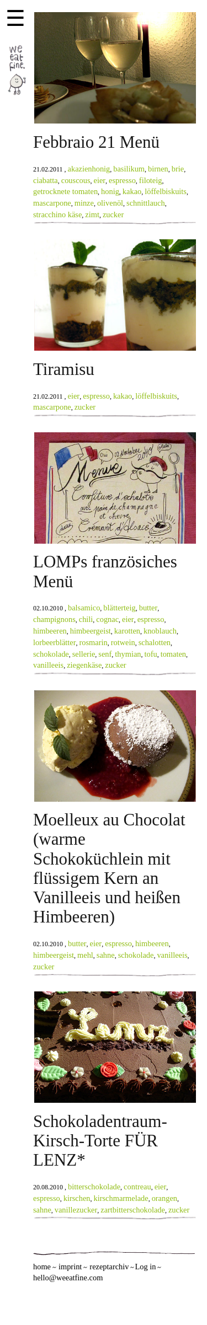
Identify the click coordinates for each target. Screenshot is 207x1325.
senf (105, 654)
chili (86, 619)
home (42, 1266)
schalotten (155, 642)
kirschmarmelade (121, 1198)
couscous (76, 180)
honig (110, 191)
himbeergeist (90, 630)
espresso (122, 180)
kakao (132, 191)
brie (178, 168)
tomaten (173, 654)
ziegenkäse (84, 665)
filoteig (150, 180)
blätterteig (119, 607)
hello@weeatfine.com (68, 1277)
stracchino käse (57, 214)
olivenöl (110, 203)
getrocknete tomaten (65, 191)
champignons (54, 619)
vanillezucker (76, 1209)
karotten (127, 630)
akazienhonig (89, 168)
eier (100, 180)
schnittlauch (145, 203)
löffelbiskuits (166, 191)
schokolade (51, 654)
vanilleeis (48, 665)
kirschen (77, 1198)
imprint (70, 1266)
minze (84, 203)
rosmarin (93, 642)
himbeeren (50, 630)
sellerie (83, 654)
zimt (92, 214)
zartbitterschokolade (132, 1209)
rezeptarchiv (109, 1266)
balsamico (84, 607)
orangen (164, 1198)
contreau (137, 1186)
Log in (145, 1266)
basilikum (129, 168)
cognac (107, 619)
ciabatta (45, 180)
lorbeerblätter (54, 642)
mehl (85, 955)
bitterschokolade (94, 1186)
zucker (113, 214)
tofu (150, 654)
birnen (158, 168)
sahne (106, 955)
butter (148, 607)
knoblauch (160, 630)
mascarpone (52, 203)
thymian (128, 654)
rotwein (123, 642)
